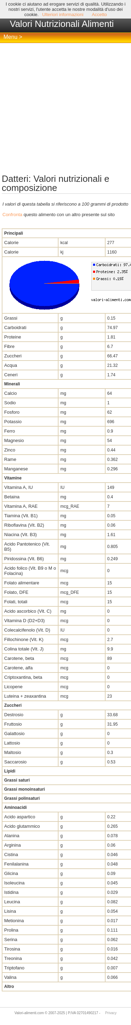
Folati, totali (15, 601)
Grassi (10, 318)
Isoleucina (14, 882)
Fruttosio (13, 724)
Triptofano (14, 967)
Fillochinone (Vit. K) (23, 639)
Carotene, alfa (18, 667)
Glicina (11, 873)
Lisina (10, 911)
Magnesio (14, 440)
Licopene (13, 686)
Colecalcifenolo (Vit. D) (27, 630)
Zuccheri (13, 355)
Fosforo (12, 412)
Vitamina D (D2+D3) (24, 620)
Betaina (12, 496)
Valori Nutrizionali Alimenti (62, 24)
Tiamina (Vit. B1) (21, 515)
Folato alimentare (21, 582)
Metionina (14, 920)
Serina (10, 939)
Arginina (12, 845)
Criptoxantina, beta (23, 677)
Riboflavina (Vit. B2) (24, 525)
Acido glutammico (22, 826)
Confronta (12, 214)
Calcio (10, 393)
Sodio (10, 402)
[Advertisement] (65, 108)
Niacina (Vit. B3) (20, 534)
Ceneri (10, 374)
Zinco (9, 450)
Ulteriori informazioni (62, 14)
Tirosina (12, 949)
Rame (10, 459)
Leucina (12, 901)
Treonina (13, 958)
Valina (10, 977)
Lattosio (12, 743)
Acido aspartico (19, 816)
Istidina (11, 892)
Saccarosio (15, 761)
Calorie (11, 242)
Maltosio (12, 752)
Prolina (11, 930)
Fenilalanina (16, 864)
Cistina (11, 854)
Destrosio (13, 714)
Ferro (9, 431)
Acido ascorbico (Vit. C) (28, 611)
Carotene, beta (19, 658)
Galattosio (14, 733)
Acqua (10, 365)
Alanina (11, 835)
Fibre (9, 346)
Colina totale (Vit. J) (24, 649)
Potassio (13, 421)
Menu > (12, 37)
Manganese (16, 468)
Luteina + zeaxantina (25, 696)
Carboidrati (15, 327)
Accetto (99, 14)
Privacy (111, 1013)
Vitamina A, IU (18, 487)
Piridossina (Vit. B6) (24, 558)
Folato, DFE (16, 592)
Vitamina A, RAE (21, 506)
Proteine (12, 337)
